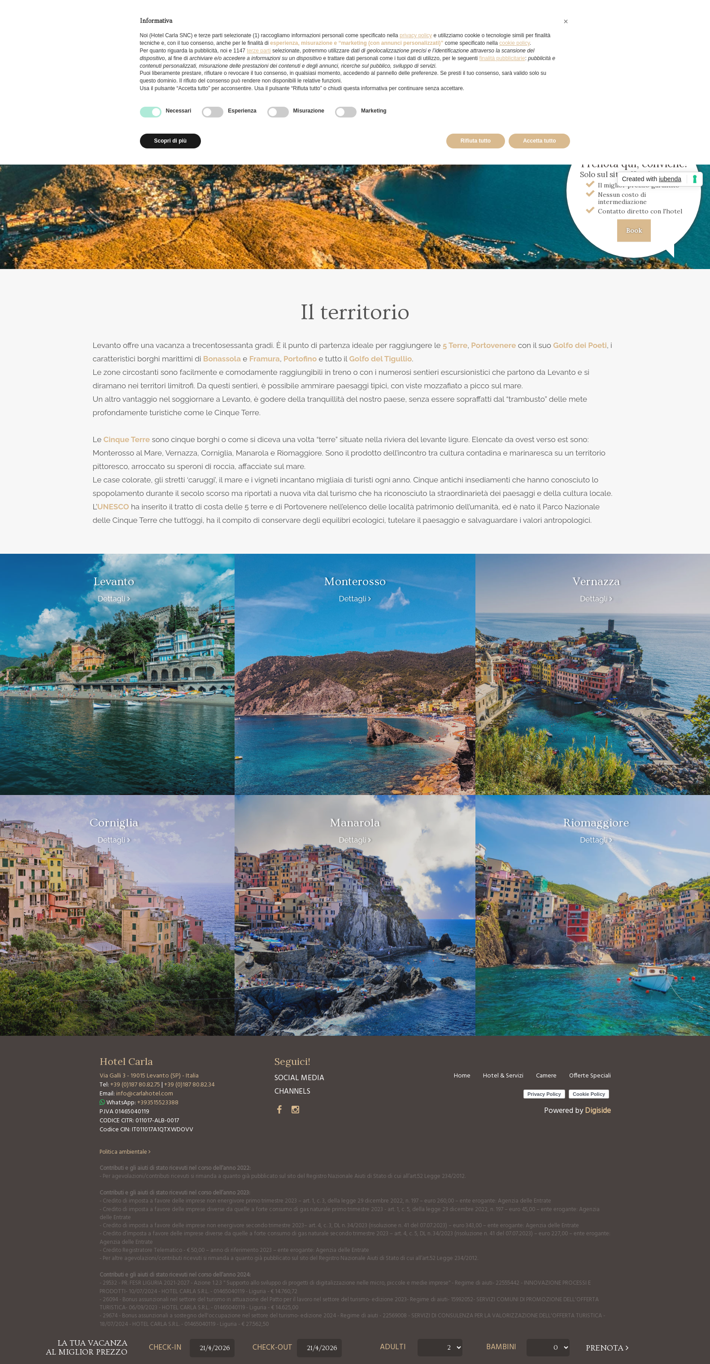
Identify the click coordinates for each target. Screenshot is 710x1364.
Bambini (501, 1347)
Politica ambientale (125, 1152)
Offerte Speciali (590, 1076)
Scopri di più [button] (170, 141)
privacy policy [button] (416, 35)
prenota (607, 1348)
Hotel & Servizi (503, 1076)
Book (634, 230)
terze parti (258, 51)
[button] (566, 21)
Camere (546, 1076)
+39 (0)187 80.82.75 (135, 1085)
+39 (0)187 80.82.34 (189, 1085)
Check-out (272, 1347)
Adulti (393, 1347)
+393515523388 (158, 1103)
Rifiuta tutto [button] (476, 141)
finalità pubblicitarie (502, 58)
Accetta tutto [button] (539, 141)
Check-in (165, 1347)
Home (462, 1076)
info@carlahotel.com (144, 1094)
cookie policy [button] (514, 43)
